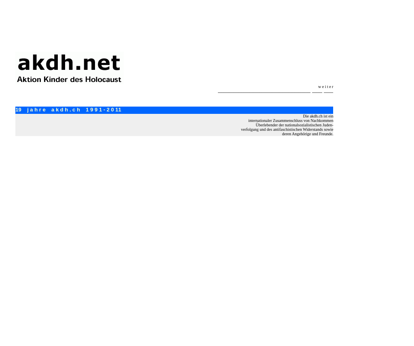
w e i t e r (326, 86)
